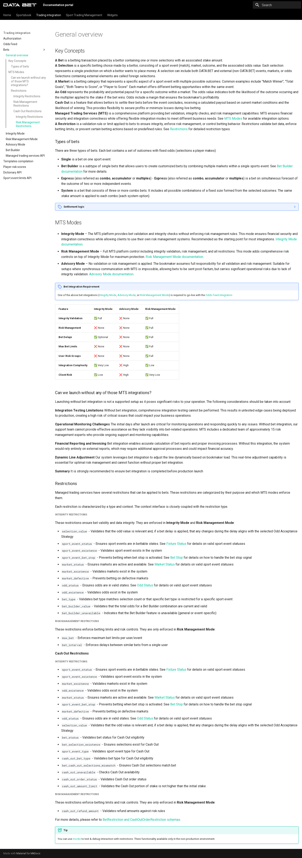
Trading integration (48, 15)
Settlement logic (74, 206)
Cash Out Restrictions (27, 111)
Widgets (112, 15)
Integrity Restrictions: (29, 116)
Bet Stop (176, 558)
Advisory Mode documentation (111, 274)
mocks (77, 838)
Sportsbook (23, 15)
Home (7, 15)
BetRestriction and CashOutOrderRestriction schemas (141, 820)
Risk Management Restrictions (25, 103)
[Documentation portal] (20, 5)
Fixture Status (176, 544)
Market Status (165, 564)
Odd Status (145, 585)
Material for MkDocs (28, 853)
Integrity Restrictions (26, 96)
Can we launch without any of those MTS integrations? (28, 81)
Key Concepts (17, 61)
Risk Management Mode (154, 295)
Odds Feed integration (219, 295)
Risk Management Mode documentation (174, 257)
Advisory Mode (126, 295)
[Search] (277, 5)
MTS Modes (16, 72)
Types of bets (20, 66)
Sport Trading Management (84, 15)
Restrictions (18, 90)
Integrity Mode (107, 295)
